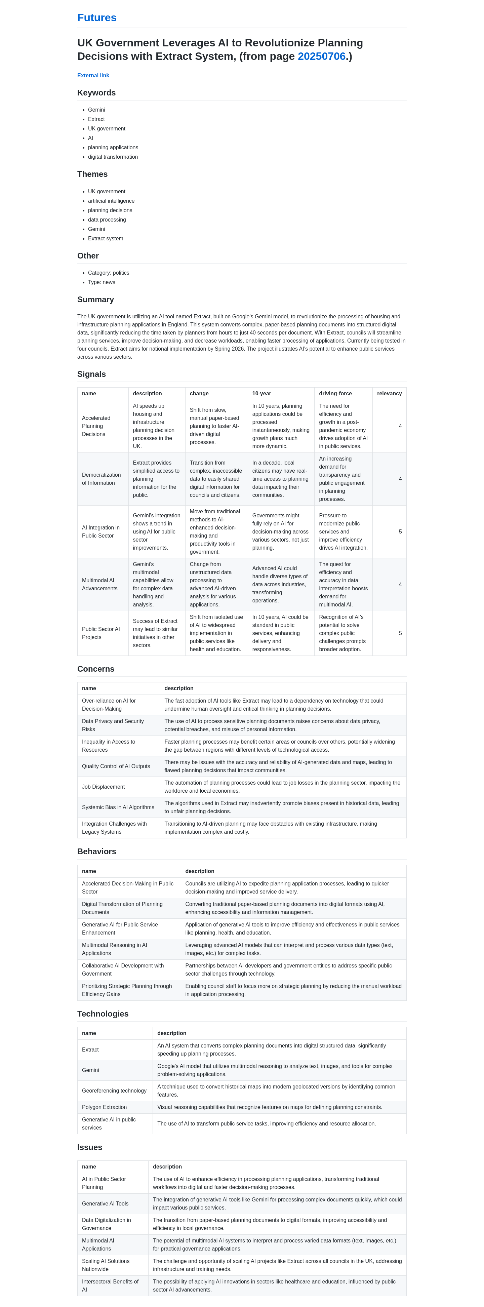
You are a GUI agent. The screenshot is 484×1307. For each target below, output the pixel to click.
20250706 (322, 56)
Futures (97, 17)
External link (93, 75)
